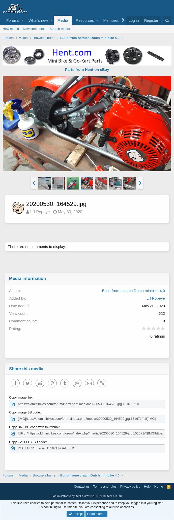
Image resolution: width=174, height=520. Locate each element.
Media (62, 20)
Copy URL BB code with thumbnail (34, 427)
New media (11, 29)
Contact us (82, 486)
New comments (34, 29)
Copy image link (21, 397)
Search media (60, 29)
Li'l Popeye (40, 212)
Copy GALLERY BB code (27, 442)
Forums (12, 20)
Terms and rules (105, 486)
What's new (38, 20)
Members (111, 20)
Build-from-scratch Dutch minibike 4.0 (133, 290)
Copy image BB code (24, 412)
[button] (22, 20)
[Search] (167, 20)
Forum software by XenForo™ (87, 495)
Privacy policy (130, 486)
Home (158, 486)
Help (147, 486)
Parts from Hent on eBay (87, 69)
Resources (85, 20)
